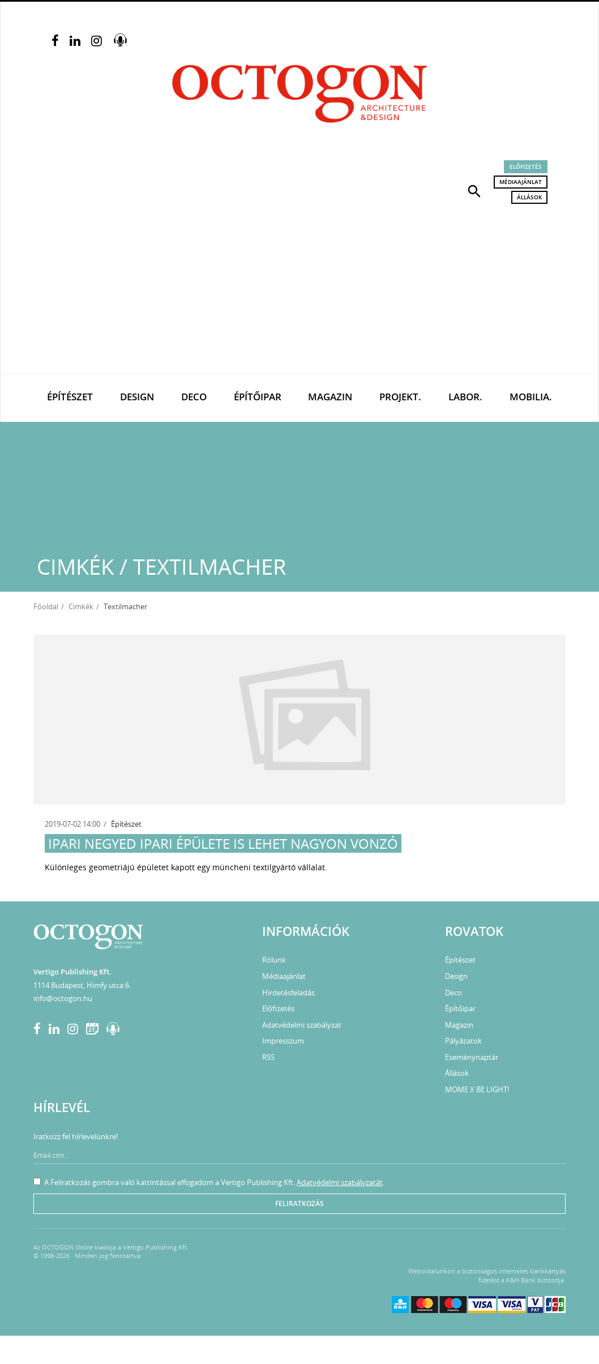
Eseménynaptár (471, 1057)
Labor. (465, 396)
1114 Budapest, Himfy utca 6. (82, 985)
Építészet (70, 396)
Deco (194, 396)
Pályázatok (463, 1041)
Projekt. (400, 396)
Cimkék (81, 606)
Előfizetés (526, 166)
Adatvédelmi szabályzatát (340, 1182)
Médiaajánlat (520, 182)
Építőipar (257, 396)
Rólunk (274, 960)
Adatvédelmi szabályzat (301, 1025)
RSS (268, 1057)
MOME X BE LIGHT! (477, 1089)
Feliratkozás (299, 1203)
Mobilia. (531, 396)
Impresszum (283, 1041)
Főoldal (45, 606)
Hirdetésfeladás (288, 992)
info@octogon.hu (62, 998)
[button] (474, 190)
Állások (529, 197)
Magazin (330, 396)
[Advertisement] (299, 288)
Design (137, 396)
